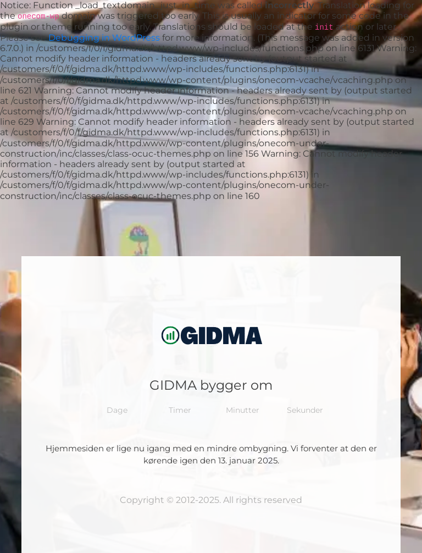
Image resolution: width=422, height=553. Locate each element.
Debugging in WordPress (104, 37)
